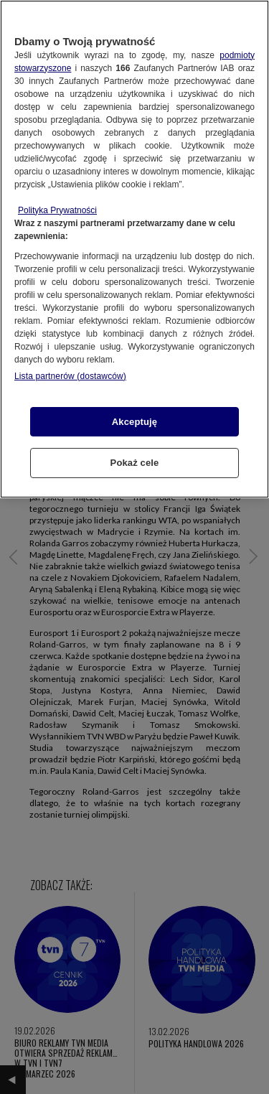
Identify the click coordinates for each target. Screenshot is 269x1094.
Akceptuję (134, 421)
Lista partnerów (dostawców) (70, 376)
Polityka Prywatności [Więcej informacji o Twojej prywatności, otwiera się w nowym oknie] (57, 210)
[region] (134, 249)
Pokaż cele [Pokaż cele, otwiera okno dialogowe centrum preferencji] (134, 462)
